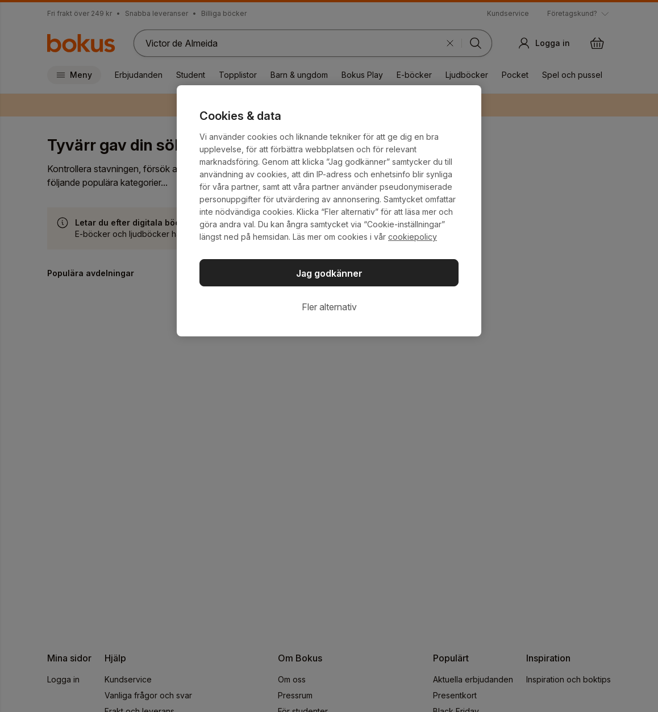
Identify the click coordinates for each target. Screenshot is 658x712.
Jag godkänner (329, 273)
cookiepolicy (412, 237)
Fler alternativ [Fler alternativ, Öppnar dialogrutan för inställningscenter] (329, 307)
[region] (329, 210)
